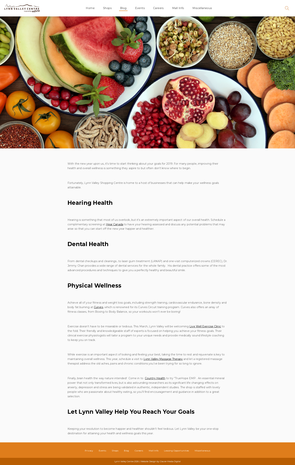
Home (90, 8)
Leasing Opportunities (176, 450)
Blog (123, 8)
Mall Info (178, 8)
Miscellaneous (202, 8)
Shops (107, 8)
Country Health (155, 378)
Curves (98, 307)
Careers (158, 8)
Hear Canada (114, 224)
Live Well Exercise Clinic (205, 326)
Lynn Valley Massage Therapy (163, 359)
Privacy (89, 450)
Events (140, 8)
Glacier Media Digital (170, 461)
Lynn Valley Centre (22, 8)
